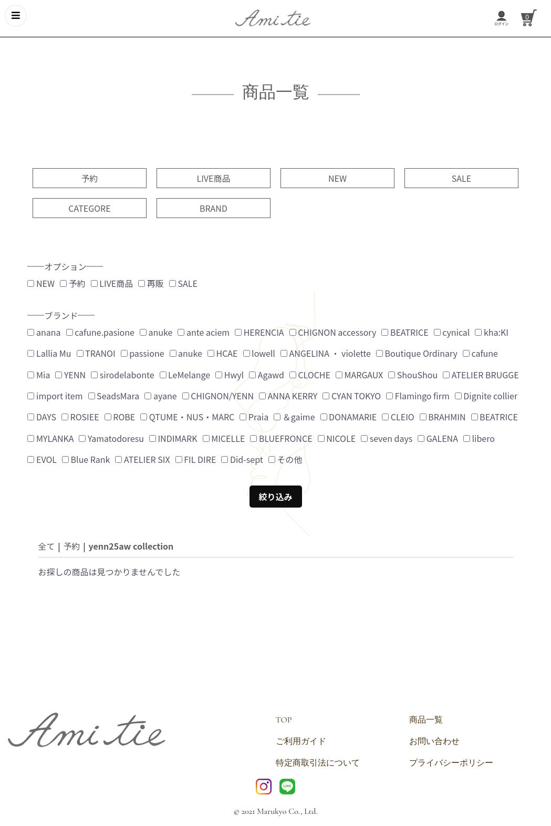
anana (43, 332)
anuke (156, 332)
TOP (284, 720)
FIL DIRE (195, 459)
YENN (70, 374)
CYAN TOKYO (352, 395)
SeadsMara (114, 395)
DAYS (41, 416)
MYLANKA (50, 438)
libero (479, 438)
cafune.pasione (100, 332)
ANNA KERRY (288, 395)
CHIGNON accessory (333, 332)
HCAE (222, 353)
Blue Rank (86, 459)
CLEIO (398, 416)
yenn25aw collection (130, 546)
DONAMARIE (348, 416)
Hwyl (229, 374)
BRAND (213, 208)
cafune (480, 353)
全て (46, 546)
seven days (386, 438)
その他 (285, 459)
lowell (259, 353)
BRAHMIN (443, 416)
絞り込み (275, 496)
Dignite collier (486, 395)
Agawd (266, 374)
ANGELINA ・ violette (325, 353)
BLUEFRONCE (281, 438)
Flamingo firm (418, 395)
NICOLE (337, 438)
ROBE (120, 416)
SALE (461, 178)
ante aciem (204, 332)
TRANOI (96, 353)
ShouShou (413, 374)
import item (54, 395)
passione (142, 353)
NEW (337, 178)
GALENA (438, 438)
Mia (38, 374)
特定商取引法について (318, 763)
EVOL (42, 459)
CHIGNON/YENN (218, 395)
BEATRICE (404, 332)
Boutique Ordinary (417, 353)
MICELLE (224, 438)
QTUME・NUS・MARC (187, 416)
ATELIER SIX (142, 459)
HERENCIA (259, 332)
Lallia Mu (49, 353)
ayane (160, 395)
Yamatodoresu (111, 438)
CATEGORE (89, 208)
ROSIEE (80, 416)
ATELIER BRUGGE (481, 374)
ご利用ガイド (301, 741)
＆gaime (294, 416)
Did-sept (242, 459)
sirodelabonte (122, 374)
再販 (151, 283)
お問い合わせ (434, 741)
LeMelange (185, 374)
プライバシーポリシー (451, 763)
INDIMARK (173, 438)
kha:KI (491, 332)
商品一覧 (426, 720)
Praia (254, 416)
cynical (452, 332)
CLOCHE (309, 374)
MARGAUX (359, 374)
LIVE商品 (213, 178)
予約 (89, 178)
